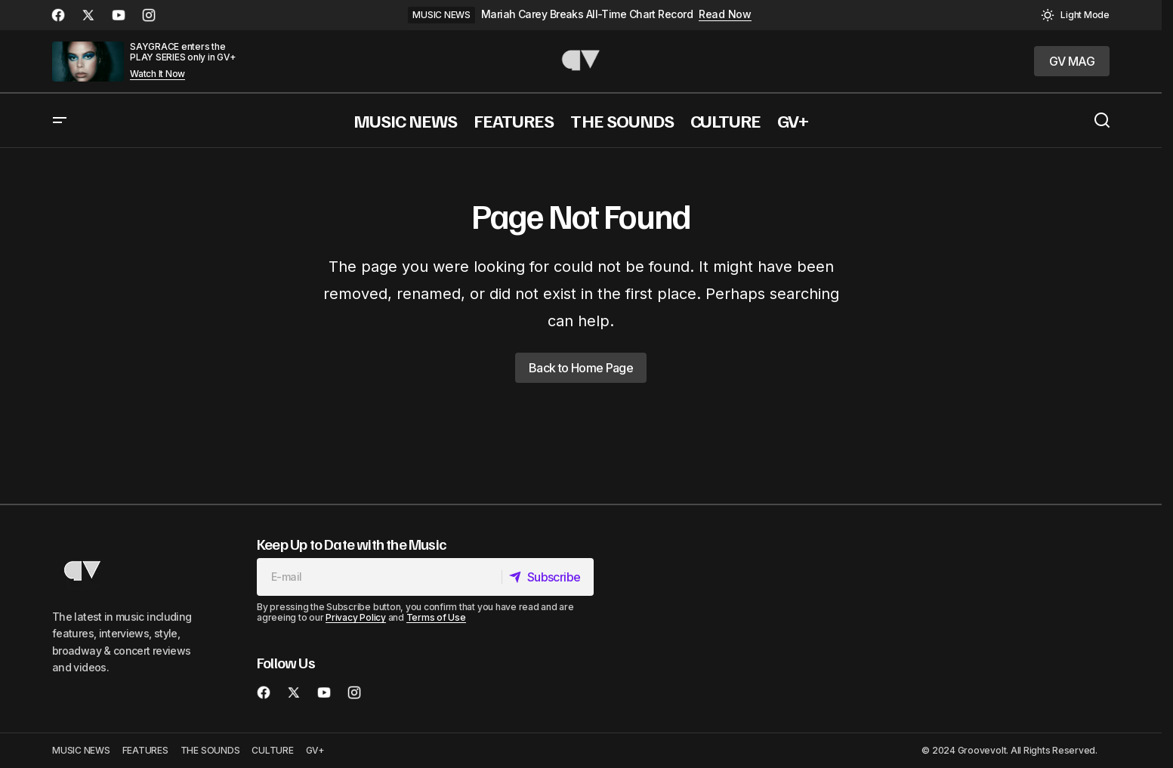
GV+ (315, 750)
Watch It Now (157, 74)
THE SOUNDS (210, 750)
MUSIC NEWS (441, 14)
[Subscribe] (546, 577)
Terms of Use (436, 617)
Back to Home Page (581, 367)
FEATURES (145, 750)
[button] (1075, 15)
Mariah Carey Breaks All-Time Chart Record (587, 14)
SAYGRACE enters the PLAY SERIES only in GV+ (183, 52)
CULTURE (272, 750)
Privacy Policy (356, 617)
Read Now (725, 14)
